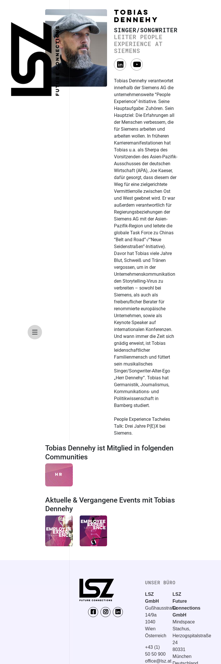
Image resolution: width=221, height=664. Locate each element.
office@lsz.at (158, 661)
